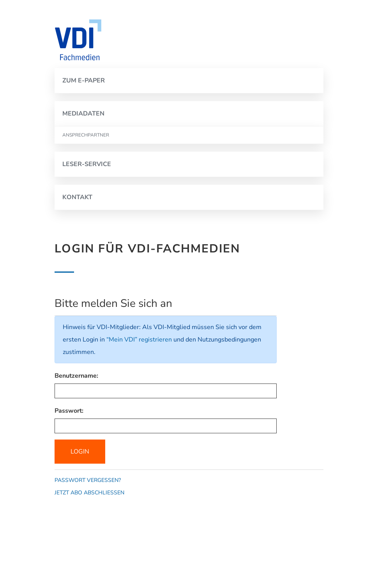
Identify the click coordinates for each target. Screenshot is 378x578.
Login (80, 451)
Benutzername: (76, 375)
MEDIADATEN (83, 113)
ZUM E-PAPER (83, 80)
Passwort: (69, 410)
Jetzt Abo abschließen (89, 492)
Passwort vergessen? (88, 480)
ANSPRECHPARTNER (85, 135)
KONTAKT (77, 197)
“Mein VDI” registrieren (139, 339)
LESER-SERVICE (86, 164)
